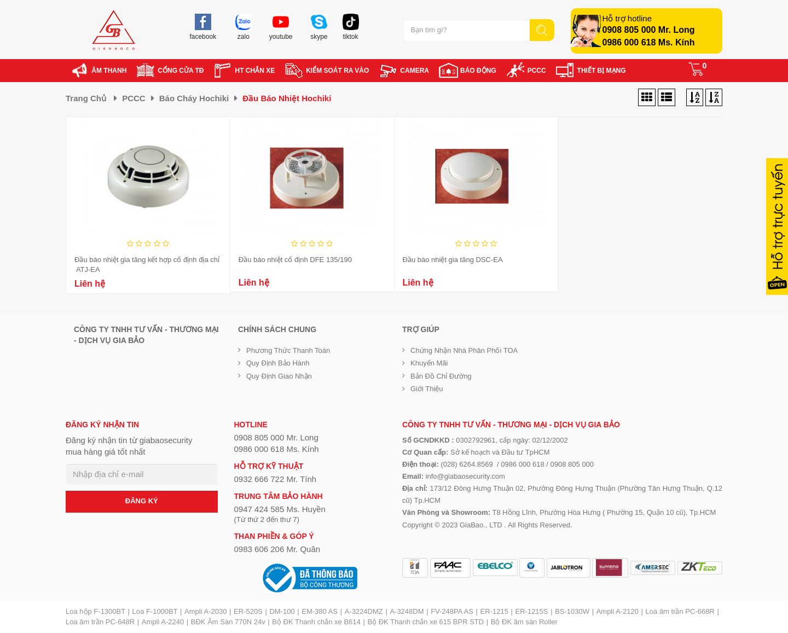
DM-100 (281, 611)
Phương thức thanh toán (288, 350)
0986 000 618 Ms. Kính (648, 42)
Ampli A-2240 (163, 622)
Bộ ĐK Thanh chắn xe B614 (316, 622)
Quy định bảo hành (278, 363)
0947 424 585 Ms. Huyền (280, 509)
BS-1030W (572, 611)
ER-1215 (494, 611)
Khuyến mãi (429, 363)
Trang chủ (86, 98)
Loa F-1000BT (155, 611)
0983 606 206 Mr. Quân (277, 549)
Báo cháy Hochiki (194, 98)
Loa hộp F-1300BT (95, 611)
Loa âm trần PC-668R (680, 611)
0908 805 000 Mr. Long (648, 29)
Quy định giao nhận (279, 376)
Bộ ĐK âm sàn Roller (524, 622)
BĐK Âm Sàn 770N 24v (228, 622)
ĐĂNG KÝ (141, 501)
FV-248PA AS (452, 611)
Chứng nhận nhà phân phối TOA (464, 350)
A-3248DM (407, 611)
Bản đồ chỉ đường (441, 376)
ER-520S (248, 611)
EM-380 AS (320, 611)
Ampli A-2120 (617, 611)
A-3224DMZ (364, 611)
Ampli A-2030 (205, 611)
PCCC (134, 98)
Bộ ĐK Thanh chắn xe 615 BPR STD (425, 622)
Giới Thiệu (426, 389)
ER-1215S (531, 611)
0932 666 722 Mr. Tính (275, 479)
